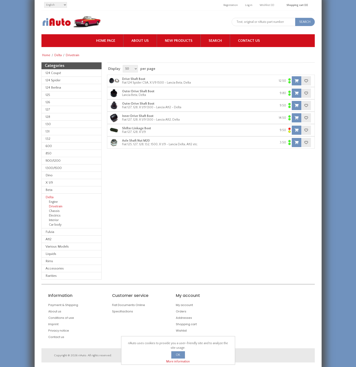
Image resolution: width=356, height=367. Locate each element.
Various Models (57, 246)
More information (178, 361)
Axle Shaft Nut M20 (136, 141)
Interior (54, 220)
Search (215, 41)
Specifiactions (122, 311)
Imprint (53, 324)
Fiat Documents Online (128, 305)
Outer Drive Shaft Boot (138, 91)
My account (184, 305)
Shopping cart (186, 324)
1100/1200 (53, 161)
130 (48, 124)
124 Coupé (53, 73)
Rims (49, 261)
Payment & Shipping (63, 305)
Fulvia (50, 232)
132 (48, 139)
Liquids (51, 254)
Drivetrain (55, 206)
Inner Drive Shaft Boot (138, 116)
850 (48, 153)
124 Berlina (53, 88)
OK (178, 355)
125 (48, 95)
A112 (48, 239)
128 (48, 117)
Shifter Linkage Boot (136, 128)
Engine (53, 202)
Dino (49, 175)
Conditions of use (61, 318)
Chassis (54, 211)
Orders (181, 311)
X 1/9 (49, 183)
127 (48, 109)
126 (48, 102)
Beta (49, 190)
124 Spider (53, 80)
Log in (248, 5)
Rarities (51, 276)
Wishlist (181, 330)
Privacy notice (58, 330)
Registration (230, 5)
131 (47, 131)
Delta (58, 55)
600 (49, 146)
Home (46, 55)
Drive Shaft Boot (133, 79)
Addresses (184, 318)
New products (178, 41)
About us (140, 41)
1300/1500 (54, 168)
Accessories (55, 268)
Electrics (55, 215)
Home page (105, 41)
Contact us (249, 41)
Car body (55, 225)
